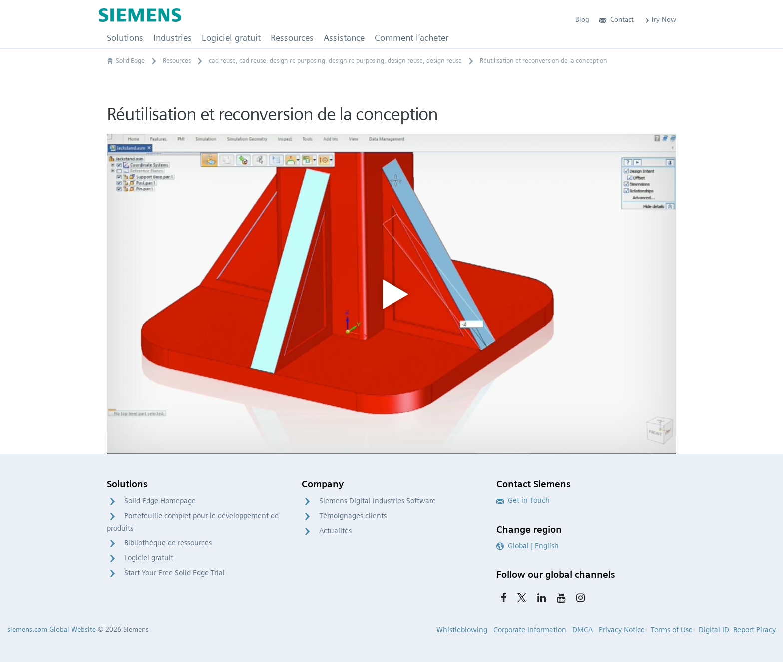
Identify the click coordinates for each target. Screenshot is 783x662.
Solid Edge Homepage (160, 500)
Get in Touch (523, 500)
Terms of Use (672, 629)
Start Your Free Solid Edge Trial (174, 572)
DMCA (582, 629)
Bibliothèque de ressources (168, 542)
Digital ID (714, 629)
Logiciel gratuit (148, 557)
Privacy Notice (622, 629)
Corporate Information (529, 629)
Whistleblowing (461, 629)
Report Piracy (754, 629)
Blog (582, 19)
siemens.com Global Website (51, 629)
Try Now (660, 19)
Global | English (527, 545)
